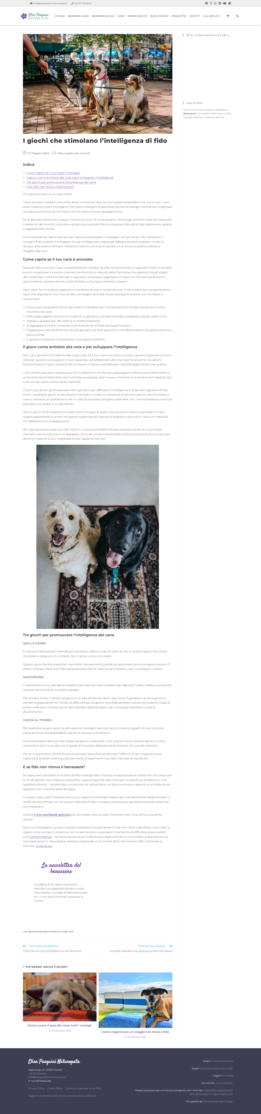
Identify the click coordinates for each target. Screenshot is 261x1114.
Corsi (121, 16)
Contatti (194, 16)
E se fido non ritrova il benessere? (50, 186)
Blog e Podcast (160, 16)
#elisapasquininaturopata (44, 931)
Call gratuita (211, 16)
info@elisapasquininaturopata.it (48, 3)
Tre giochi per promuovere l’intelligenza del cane (61, 182)
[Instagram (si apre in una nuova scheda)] (215, 3)
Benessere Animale (103, 16)
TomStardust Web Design (218, 1101)
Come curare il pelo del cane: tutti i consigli (59, 1025)
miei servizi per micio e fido (217, 1068)
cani (71, 931)
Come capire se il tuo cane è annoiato (53, 173)
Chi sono (60, 16)
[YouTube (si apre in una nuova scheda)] (224, 3)
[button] (238, 16)
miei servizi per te (222, 1061)
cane (64, 931)
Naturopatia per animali (74, 153)
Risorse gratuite (137, 16)
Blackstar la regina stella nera (215, 1094)
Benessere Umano (78, 16)
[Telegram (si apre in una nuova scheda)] (229, 3)
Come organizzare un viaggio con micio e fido (135, 1032)
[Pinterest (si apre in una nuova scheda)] (211, 3)
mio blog (227, 1075)
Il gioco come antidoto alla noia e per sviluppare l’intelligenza (70, 177)
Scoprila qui (44, 846)
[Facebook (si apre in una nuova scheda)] (206, 3)
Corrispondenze (40, 837)
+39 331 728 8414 (81, 3)
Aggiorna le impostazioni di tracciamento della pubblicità (62, 1095)
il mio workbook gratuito (51, 814)
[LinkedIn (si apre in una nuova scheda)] (220, 3)
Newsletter (179, 16)
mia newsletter (224, 1082)
